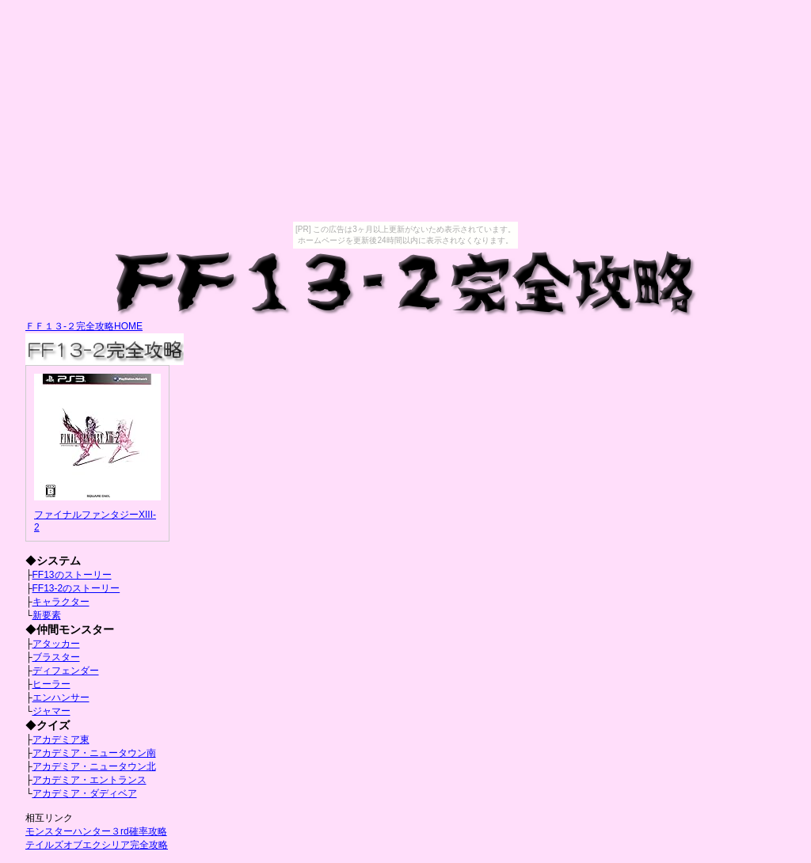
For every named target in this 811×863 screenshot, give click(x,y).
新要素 (46, 615)
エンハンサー (60, 697)
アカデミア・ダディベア (84, 793)
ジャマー (51, 711)
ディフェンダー (65, 670)
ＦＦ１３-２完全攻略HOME (84, 326)
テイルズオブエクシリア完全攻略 (96, 844)
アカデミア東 (60, 739)
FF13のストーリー (72, 574)
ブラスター (56, 657)
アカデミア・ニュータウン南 (94, 752)
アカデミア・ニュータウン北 (94, 766)
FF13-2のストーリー (76, 588)
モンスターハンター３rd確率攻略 (96, 831)
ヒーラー (51, 684)
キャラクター (60, 601)
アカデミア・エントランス (89, 779)
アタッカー (56, 643)
